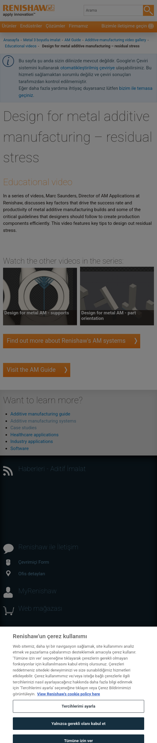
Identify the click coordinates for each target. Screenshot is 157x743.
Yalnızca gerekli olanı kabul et (78, 729)
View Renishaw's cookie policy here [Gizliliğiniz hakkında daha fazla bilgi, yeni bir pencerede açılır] (68, 699)
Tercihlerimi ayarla (78, 711)
